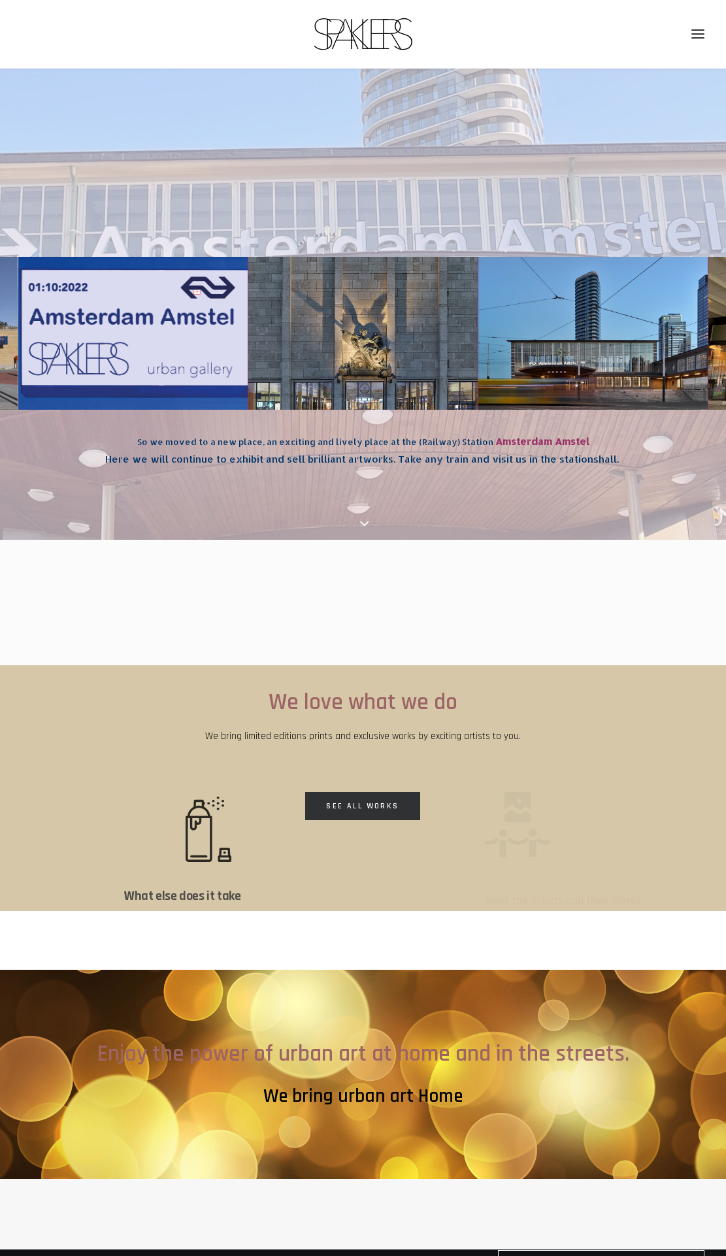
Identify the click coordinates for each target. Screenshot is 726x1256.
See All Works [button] (362, 728)
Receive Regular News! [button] (601, 1189)
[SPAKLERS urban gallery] (363, 34)
